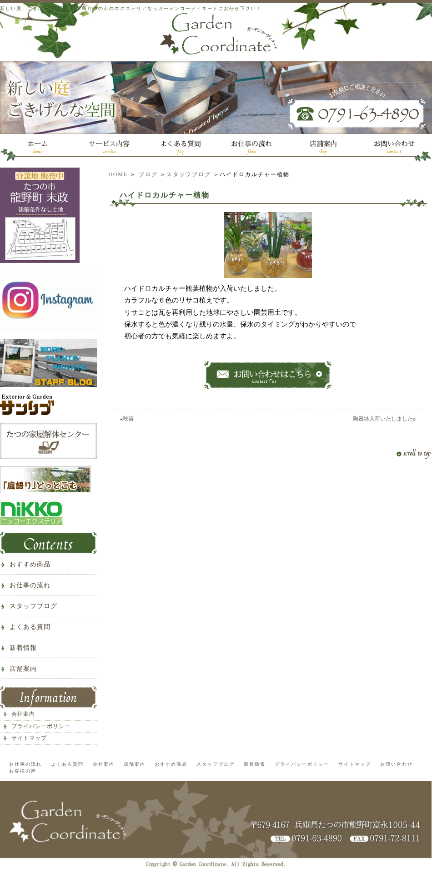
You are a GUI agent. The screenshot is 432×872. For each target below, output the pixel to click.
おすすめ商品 (30, 564)
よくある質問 (30, 627)
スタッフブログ (188, 174)
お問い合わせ (396, 764)
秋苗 (128, 419)
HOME (118, 174)
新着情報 (23, 647)
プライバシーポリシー (40, 726)
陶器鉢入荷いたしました (383, 419)
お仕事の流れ (30, 585)
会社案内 (23, 714)
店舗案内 (23, 668)
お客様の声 (22, 770)
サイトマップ (29, 738)
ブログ (148, 174)
